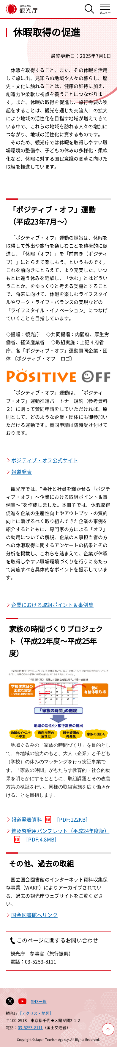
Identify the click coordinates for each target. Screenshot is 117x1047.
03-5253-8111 (30, 1027)
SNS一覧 (39, 1001)
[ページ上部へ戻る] (108, 1029)
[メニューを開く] (104, 9)
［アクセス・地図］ (35, 1013)
